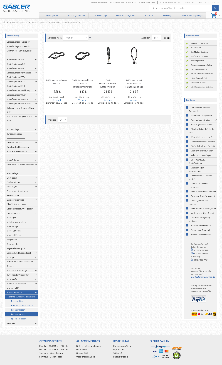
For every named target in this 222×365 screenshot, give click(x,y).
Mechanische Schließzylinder (203, 213)
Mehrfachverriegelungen (192, 15)
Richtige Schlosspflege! (201, 155)
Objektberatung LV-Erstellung (202, 87)
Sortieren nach (57, 37)
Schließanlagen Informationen (196, 169)
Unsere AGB (82, 353)
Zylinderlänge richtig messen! (204, 120)
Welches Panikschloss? (201, 225)
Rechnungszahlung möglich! (201, 65)
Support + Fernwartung (199, 43)
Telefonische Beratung (199, 56)
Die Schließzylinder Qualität (203, 146)
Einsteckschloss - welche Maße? (200, 177)
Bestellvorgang (120, 356)
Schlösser (149, 15)
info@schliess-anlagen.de (203, 276)
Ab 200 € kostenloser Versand (202, 74)
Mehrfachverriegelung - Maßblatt (200, 219)
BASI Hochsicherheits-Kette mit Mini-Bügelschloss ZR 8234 (111, 87)
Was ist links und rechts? (201, 137)
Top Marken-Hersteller (199, 52)
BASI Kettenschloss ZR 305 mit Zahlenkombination (85, 83)
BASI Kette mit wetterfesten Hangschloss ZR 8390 (137, 85)
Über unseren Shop (85, 356)
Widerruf (117, 353)
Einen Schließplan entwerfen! (203, 191)
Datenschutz (82, 349)
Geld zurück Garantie (199, 69)
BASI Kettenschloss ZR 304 (59, 82)
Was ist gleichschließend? (202, 124)
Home (4, 22)
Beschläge (167, 15)
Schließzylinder (52, 15)
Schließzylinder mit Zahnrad (203, 141)
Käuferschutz (196, 47)
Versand (59, 100)
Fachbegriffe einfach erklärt (203, 196)
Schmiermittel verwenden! (202, 150)
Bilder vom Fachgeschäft (201, 115)
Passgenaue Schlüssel (200, 230)
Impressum (118, 349)
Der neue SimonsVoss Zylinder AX (199, 109)
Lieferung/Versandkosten (88, 346)
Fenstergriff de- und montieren (198, 202)
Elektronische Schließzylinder (203, 208)
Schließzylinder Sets (76, 15)
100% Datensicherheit (199, 78)
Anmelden (190, 2)
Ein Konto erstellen (209, 2)
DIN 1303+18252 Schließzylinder (197, 161)
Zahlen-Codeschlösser (201, 234)
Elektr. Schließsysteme (126, 15)
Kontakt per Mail (197, 61)
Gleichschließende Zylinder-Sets (202, 131)
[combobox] (184, 8)
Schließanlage (101, 15)
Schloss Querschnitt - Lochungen (199, 185)
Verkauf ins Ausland (198, 82)
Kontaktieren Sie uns (170, 2)
